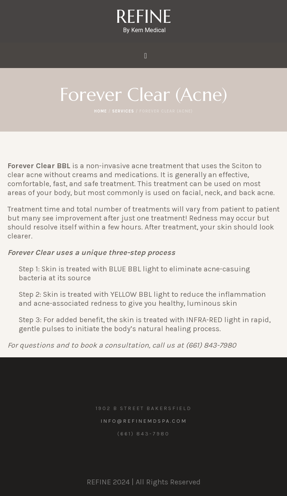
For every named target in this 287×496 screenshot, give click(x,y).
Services (123, 111)
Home (100, 111)
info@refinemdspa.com (144, 421)
